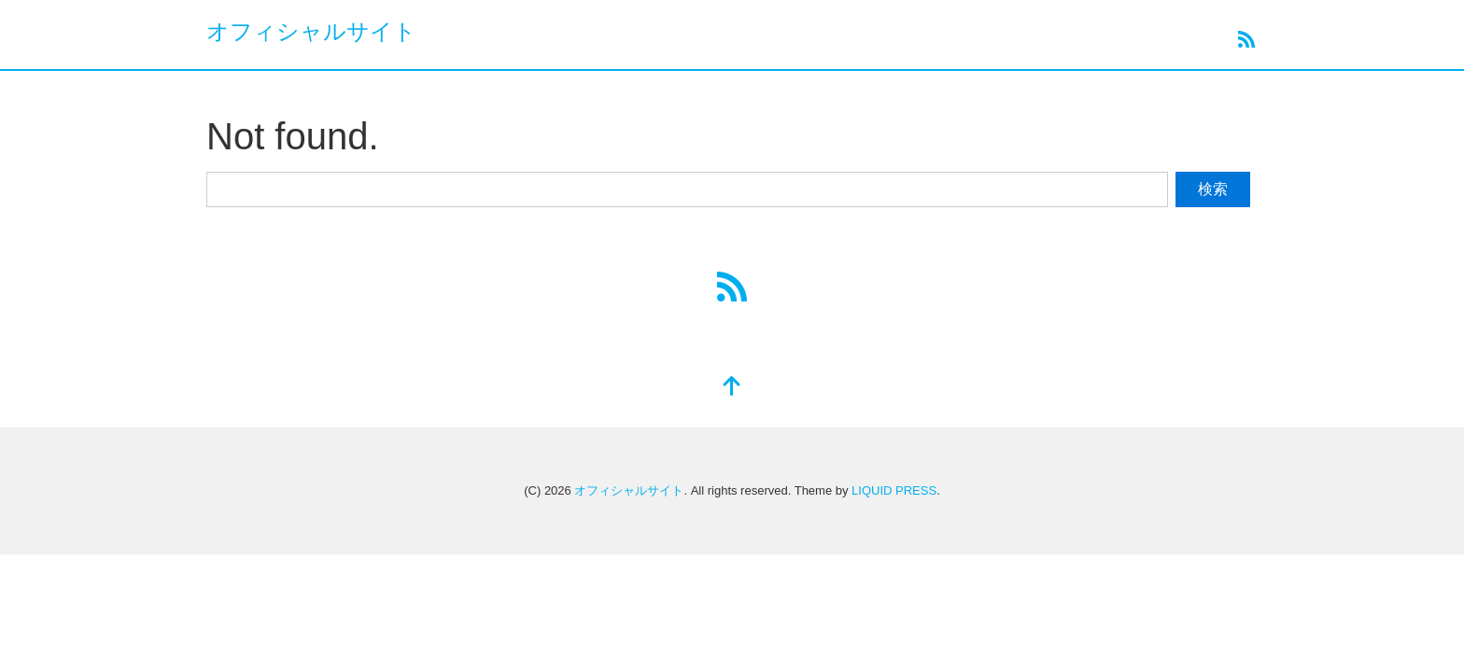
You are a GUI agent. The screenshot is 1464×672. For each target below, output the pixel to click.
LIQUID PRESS (894, 490)
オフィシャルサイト (311, 31)
